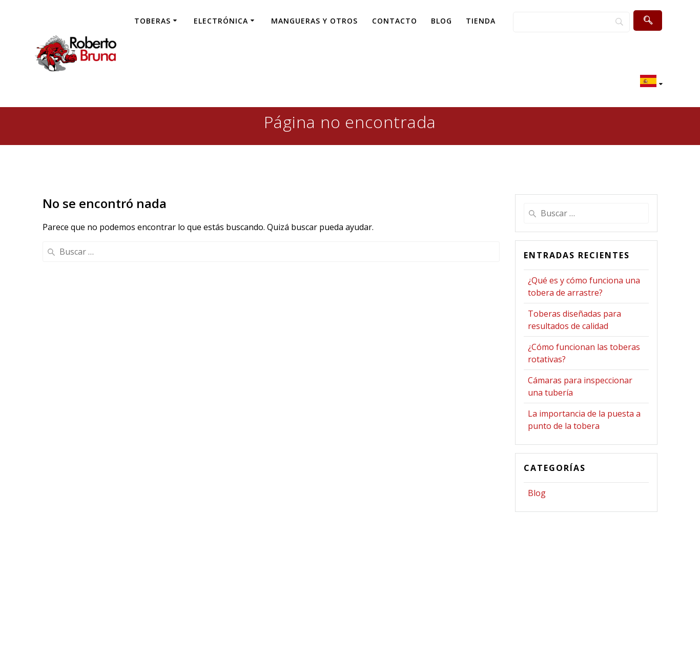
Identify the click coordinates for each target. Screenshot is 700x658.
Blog (537, 493)
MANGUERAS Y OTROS (314, 21)
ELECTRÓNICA (221, 21)
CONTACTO (394, 21)
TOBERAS (152, 21)
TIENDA (481, 21)
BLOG (441, 21)
